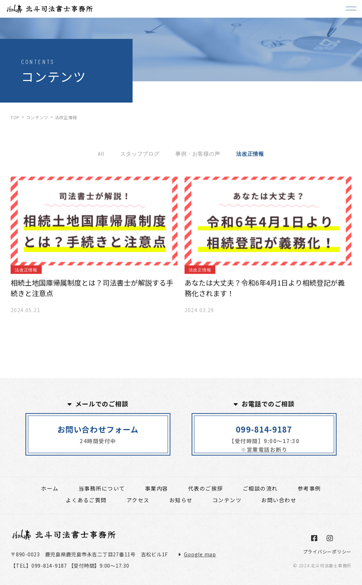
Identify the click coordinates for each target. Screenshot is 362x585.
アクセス (138, 500)
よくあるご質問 (86, 500)
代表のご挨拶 (205, 488)
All (101, 155)
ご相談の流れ (260, 488)
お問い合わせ (278, 500)
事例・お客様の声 (197, 155)
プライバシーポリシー (327, 551)
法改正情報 (250, 155)
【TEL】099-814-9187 (39, 565)
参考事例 (309, 488)
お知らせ (181, 500)
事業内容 (156, 488)
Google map (200, 554)
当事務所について (101, 488)
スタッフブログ (139, 155)
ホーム (50, 488)
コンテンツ (227, 500)
